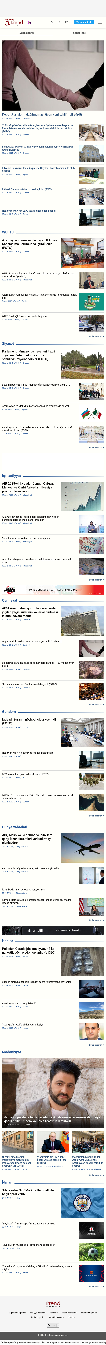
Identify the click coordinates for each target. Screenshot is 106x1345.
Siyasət (8, 343)
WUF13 (8, 232)
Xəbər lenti (79, 32)
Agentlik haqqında (17, 1312)
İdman (7, 1182)
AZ (66, 22)
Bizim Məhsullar (69, 1312)
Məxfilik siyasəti (56, 1317)
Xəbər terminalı (83, 22)
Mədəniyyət (11, 1052)
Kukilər (71, 1317)
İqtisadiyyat (11, 476)
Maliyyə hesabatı (38, 1312)
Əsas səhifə (26, 32)
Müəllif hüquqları (89, 1312)
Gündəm (9, 712)
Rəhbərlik (54, 1312)
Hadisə (7, 941)
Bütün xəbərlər (95, 336)
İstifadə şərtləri (38, 1317)
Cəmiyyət (9, 600)
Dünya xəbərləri (14, 827)
